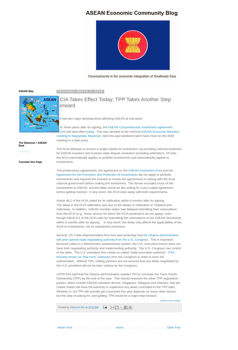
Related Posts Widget (170, 301)
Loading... (25, 151)
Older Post (173, 327)
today (90, 131)
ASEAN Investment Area (145, 170)
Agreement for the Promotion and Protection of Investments (96, 174)
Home (119, 327)
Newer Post (65, 327)
